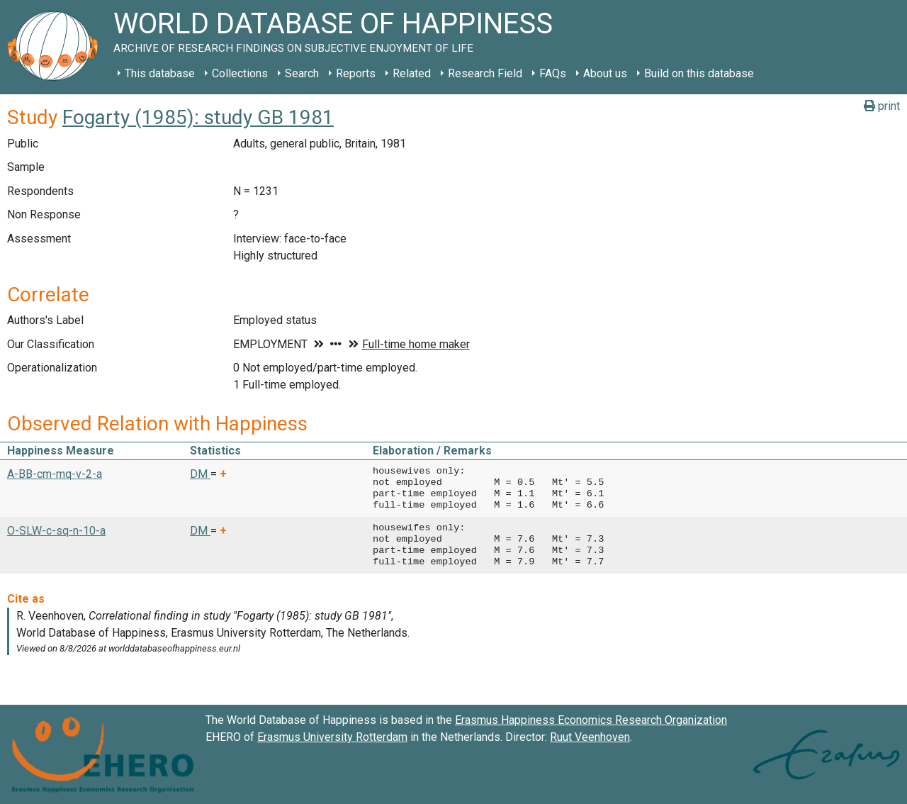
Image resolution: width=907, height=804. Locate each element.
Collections (240, 73)
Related (412, 73)
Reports (356, 73)
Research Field (485, 73)
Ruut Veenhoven (590, 737)
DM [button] (200, 474)
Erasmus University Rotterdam (332, 737)
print (882, 106)
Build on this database (699, 73)
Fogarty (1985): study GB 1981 (198, 117)
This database (160, 73)
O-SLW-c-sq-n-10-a (56, 530)
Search (302, 73)
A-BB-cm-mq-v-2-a (54, 474)
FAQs (552, 73)
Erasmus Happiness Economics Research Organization (591, 720)
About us (605, 73)
